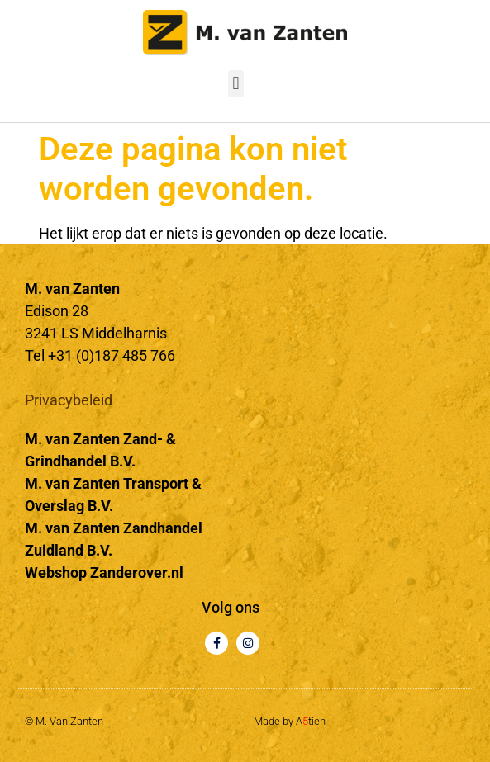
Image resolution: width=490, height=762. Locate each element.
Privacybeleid (68, 400)
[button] (236, 83)
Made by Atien (290, 721)
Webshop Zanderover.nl (104, 572)
